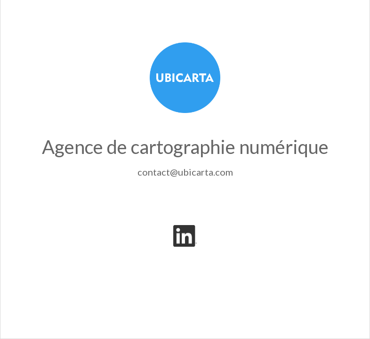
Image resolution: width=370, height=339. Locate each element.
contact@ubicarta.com (185, 172)
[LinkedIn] (185, 236)
